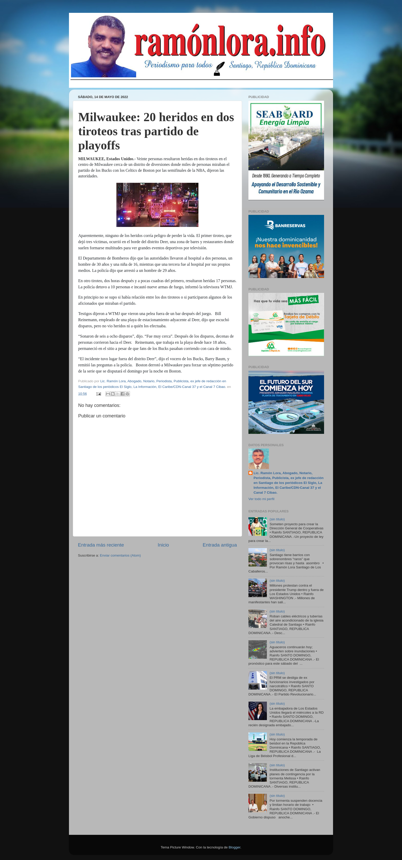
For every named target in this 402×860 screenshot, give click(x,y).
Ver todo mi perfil (261, 499)
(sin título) (277, 519)
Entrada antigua (220, 545)
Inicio (163, 545)
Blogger (234, 847)
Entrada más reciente (101, 545)
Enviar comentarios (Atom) (120, 555)
